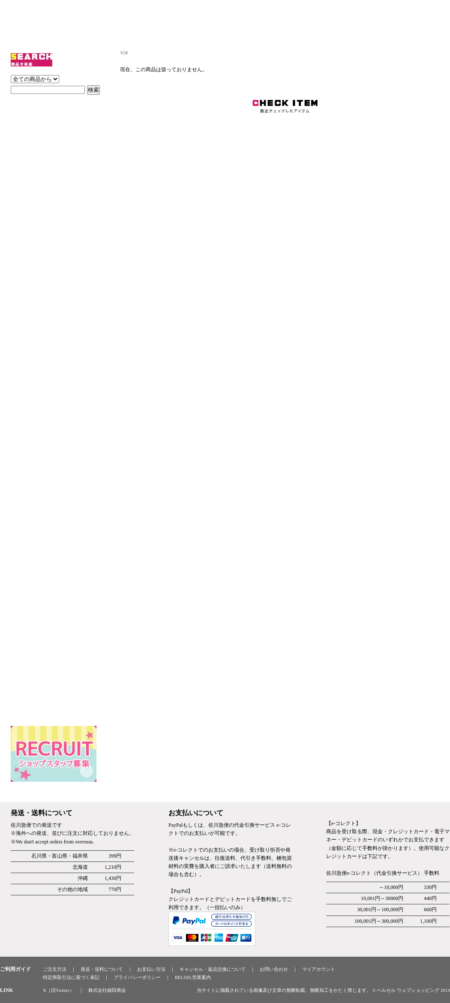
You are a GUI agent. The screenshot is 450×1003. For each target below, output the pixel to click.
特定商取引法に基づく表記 (71, 977)
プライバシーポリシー (137, 977)
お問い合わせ (274, 969)
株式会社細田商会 (107, 990)
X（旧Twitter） (58, 990)
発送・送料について (102, 969)
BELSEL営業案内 (193, 977)
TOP (124, 53)
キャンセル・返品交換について (213, 969)
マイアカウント (318, 969)
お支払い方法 (151, 969)
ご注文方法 (54, 969)
